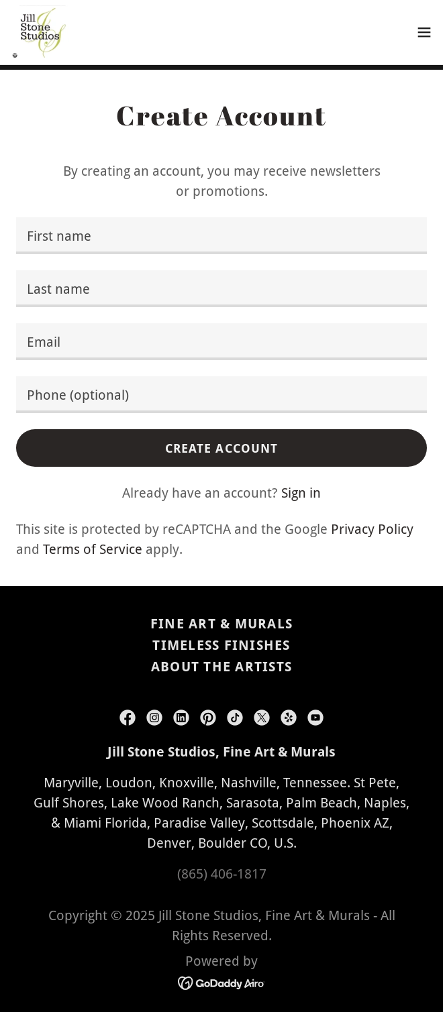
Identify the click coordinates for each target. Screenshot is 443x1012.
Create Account (222, 448)
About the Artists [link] (221, 667)
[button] (424, 32)
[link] (40, 32)
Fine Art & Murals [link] (221, 624)
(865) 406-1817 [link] (221, 874)
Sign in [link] (301, 493)
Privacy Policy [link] (372, 529)
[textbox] (221, 235)
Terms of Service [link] (92, 549)
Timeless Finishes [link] (221, 645)
